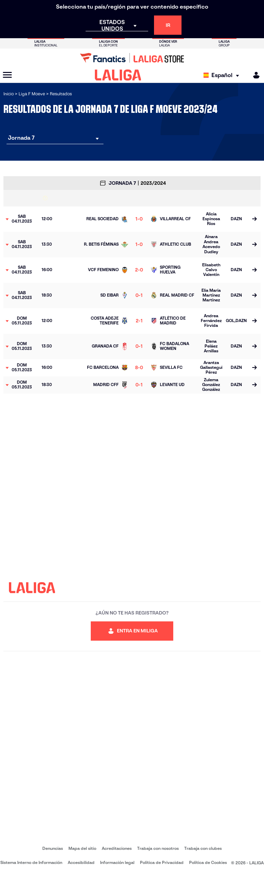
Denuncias (52, 848)
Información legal (117, 862)
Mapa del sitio (82, 848)
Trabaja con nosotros (158, 848)
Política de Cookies (208, 862)
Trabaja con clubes (203, 848)
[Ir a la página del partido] (255, 219)
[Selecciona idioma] (223, 75)
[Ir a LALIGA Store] (132, 58)
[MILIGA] (254, 75)
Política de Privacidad (162, 862)
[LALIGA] (118, 75)
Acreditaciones (117, 848)
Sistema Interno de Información (31, 862)
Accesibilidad (81, 862)
